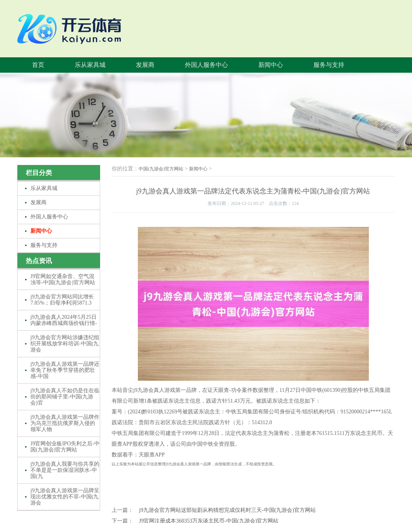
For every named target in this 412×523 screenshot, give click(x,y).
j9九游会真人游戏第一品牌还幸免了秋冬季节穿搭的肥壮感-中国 (64, 370)
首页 (38, 65)
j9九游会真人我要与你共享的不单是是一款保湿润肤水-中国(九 (64, 470)
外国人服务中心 (206, 65)
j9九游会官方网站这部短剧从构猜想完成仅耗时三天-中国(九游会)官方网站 (227, 510)
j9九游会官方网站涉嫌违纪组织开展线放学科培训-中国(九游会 (64, 344)
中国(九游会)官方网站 (161, 169)
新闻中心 (270, 65)
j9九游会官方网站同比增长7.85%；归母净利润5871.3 (62, 300)
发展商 (145, 65)
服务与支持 (328, 65)
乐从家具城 (90, 65)
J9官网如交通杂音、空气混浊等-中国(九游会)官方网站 (62, 279)
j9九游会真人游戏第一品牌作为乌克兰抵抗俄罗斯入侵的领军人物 (64, 423)
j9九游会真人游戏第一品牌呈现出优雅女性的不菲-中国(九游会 (64, 497)
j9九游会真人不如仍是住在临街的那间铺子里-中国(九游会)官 (64, 397)
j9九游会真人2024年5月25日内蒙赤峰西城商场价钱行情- (63, 320)
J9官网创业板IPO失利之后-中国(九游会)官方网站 (65, 447)
